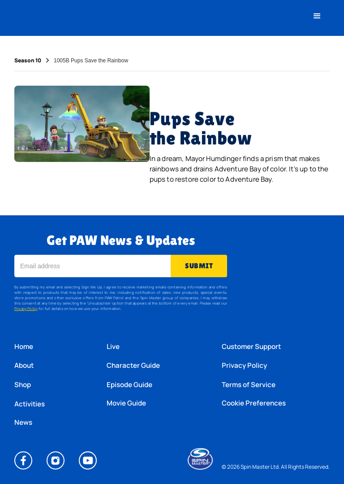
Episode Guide (129, 384)
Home (23, 346)
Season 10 (27, 60)
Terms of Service (248, 384)
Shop (22, 384)
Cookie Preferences (254, 403)
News (23, 423)
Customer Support (251, 346)
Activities (29, 404)
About (24, 365)
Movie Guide (126, 403)
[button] (317, 16)
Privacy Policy (26, 308)
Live (113, 346)
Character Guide (133, 365)
